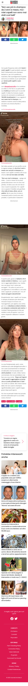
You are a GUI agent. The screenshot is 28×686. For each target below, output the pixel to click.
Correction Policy (14, 649)
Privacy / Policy (14, 666)
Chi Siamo (14, 631)
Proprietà (14, 655)
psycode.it (14, 637)
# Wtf (3, 401)
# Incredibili (11, 401)
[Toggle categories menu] (2, 2)
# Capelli (19, 401)
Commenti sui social (14, 658)
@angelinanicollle (10, 86)
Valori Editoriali (14, 652)
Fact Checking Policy (14, 646)
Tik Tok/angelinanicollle (9, 109)
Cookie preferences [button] (14, 669)
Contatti (14, 634)
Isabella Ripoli (10, 18)
